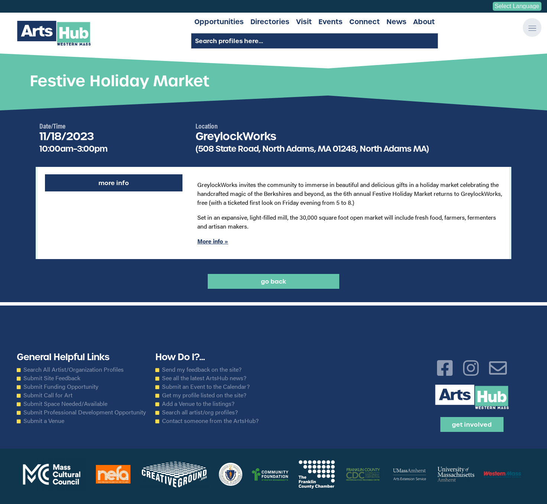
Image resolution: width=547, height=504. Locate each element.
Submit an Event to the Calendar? (206, 387)
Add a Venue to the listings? (198, 404)
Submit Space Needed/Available (65, 404)
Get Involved (472, 424)
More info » (212, 241)
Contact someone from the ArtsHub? (210, 421)
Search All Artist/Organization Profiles (73, 369)
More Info (113, 183)
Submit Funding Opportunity (60, 387)
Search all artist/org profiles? (200, 412)
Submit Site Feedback (51, 378)
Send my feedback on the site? (202, 369)
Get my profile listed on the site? (204, 395)
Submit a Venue (43, 421)
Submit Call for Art (47, 395)
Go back (273, 281)
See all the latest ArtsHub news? (204, 378)
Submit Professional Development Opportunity (84, 412)
